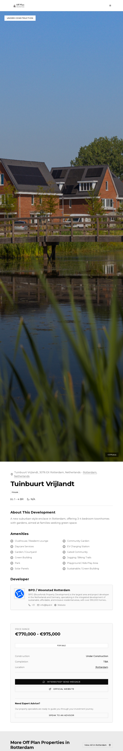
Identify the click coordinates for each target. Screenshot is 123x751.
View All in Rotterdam (98, 745)
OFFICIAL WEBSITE (61, 689)
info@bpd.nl (44, 605)
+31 (31, 605)
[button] (61, 236)
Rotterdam (90, 472)
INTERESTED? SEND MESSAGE (61, 682)
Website (60, 605)
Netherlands (22, 476)
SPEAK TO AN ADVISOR (61, 715)
